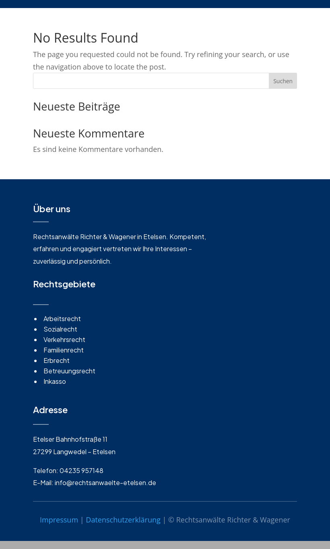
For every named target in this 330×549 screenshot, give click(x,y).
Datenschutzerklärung (123, 519)
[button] (17, 531)
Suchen (283, 81)
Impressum (59, 519)
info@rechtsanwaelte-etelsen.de (105, 482)
